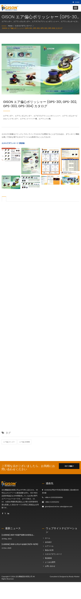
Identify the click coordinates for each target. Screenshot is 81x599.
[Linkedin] (8, 513)
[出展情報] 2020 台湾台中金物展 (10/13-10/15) (20, 544)
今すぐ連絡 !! (69, 466)
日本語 (77, 2)
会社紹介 (48, 542)
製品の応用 (49, 550)
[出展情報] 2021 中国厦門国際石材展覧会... (18, 535)
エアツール (49, 546)
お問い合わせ (50, 566)
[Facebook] (2, 513)
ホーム (47, 538)
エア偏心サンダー (9, 442)
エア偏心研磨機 (24, 442)
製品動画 (48, 558)
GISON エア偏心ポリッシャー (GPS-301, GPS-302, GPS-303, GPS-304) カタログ (32, 28)
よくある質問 (50, 562)
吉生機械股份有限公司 (24, 576)
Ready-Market (74, 576)
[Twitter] (5, 513)
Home (10, 26)
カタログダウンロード (23, 26)
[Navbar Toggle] (75, 8)
